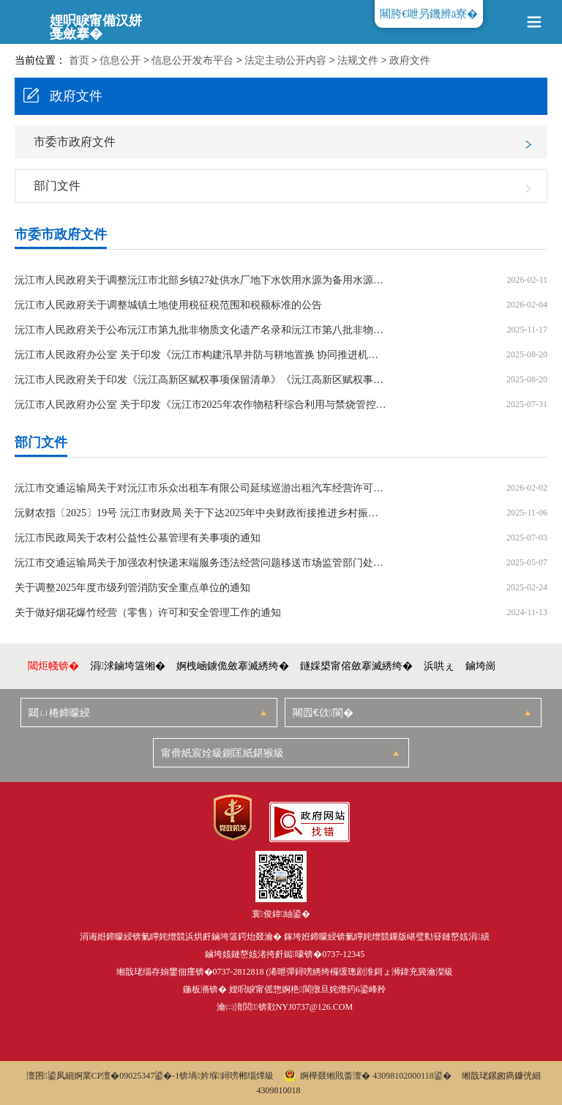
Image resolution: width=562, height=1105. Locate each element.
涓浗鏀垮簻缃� (127, 666)
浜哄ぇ (439, 666)
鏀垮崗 (480, 666)
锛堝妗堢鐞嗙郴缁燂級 (226, 1076)
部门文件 (57, 185)
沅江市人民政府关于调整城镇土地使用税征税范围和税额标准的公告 (168, 305)
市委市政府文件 (75, 141)
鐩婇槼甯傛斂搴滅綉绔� (356, 666)
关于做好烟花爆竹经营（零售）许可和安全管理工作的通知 (148, 613)
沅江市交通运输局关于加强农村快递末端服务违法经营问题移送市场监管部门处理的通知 (201, 563)
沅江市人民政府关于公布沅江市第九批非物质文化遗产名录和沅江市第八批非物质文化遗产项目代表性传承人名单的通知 (201, 330)
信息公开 (120, 60)
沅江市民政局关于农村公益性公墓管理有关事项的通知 (138, 538)
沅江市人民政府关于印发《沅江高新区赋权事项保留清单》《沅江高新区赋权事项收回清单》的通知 (201, 380)
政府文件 (409, 60)
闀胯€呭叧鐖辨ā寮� (429, 14)
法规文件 (357, 60)
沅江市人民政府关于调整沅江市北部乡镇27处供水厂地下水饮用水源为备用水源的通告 (201, 280)
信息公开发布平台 (192, 60)
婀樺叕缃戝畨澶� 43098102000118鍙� (368, 1076)
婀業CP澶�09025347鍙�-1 (127, 1076)
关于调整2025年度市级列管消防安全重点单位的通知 (132, 588)
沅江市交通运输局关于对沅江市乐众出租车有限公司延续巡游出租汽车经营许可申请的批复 (201, 488)
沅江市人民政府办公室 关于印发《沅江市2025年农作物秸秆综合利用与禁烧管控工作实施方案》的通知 (201, 405)
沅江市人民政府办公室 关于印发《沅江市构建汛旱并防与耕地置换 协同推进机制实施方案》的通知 (201, 355)
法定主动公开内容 (285, 60)
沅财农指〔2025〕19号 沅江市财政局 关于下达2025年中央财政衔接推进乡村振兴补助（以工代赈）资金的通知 (201, 513)
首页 (79, 60)
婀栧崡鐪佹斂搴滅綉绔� (232, 666)
